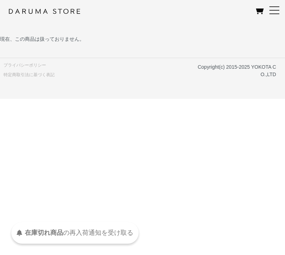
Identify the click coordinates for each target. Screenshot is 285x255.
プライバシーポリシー (25, 65)
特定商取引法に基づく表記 (29, 74)
